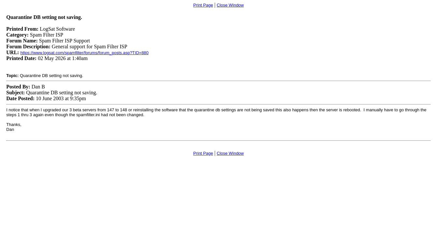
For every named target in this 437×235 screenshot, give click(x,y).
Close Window (230, 5)
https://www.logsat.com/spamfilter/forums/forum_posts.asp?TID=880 (84, 52)
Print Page (203, 5)
